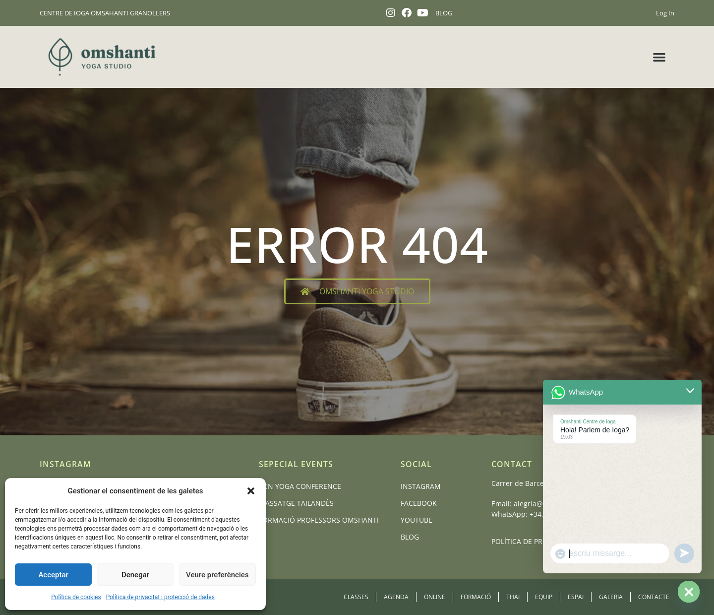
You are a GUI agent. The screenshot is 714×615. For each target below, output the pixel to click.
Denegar (135, 574)
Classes (356, 597)
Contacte (653, 597)
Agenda (396, 597)
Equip (543, 597)
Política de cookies (76, 597)
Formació (476, 597)
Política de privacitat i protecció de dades (160, 597)
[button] (251, 491)
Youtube (416, 520)
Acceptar (53, 574)
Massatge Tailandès (296, 503)
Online (434, 597)
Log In (665, 12)
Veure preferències (217, 574)
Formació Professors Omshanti (319, 520)
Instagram (421, 486)
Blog (410, 537)
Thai (513, 597)
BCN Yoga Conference (300, 486)
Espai (576, 597)
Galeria (611, 597)
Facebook (419, 503)
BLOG (443, 12)
